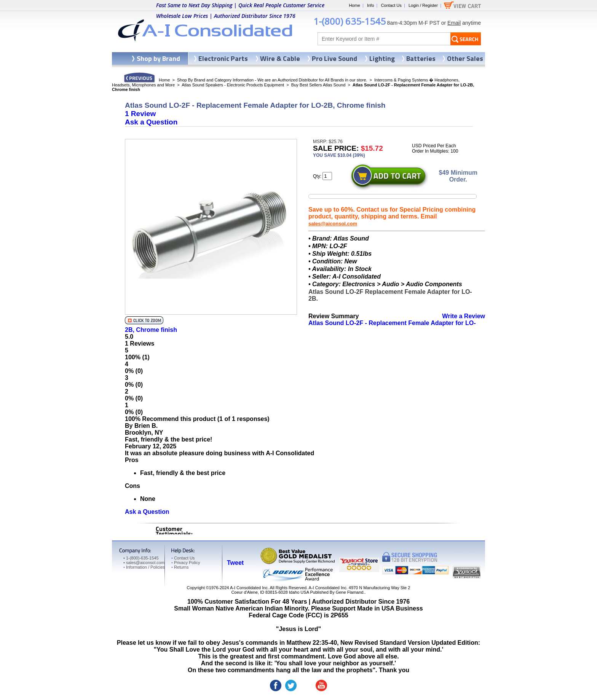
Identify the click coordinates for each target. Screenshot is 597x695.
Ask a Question (151, 122)
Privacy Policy (185, 562)
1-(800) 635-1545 (349, 21)
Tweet (235, 563)
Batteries (421, 58)
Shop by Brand (158, 58)
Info (370, 5)
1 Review (140, 114)
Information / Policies (144, 567)
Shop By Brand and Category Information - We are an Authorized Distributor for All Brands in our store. (272, 80)
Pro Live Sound (334, 58)
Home (354, 5)
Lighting (382, 58)
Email (454, 23)
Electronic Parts (223, 58)
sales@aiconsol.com (332, 223)
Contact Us (391, 5)
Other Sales (465, 58)
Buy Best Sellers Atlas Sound (318, 85)
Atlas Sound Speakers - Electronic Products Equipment (233, 85)
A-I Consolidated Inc (249, 587)
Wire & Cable (280, 58)
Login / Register (423, 5)
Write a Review (463, 316)
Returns (179, 567)
